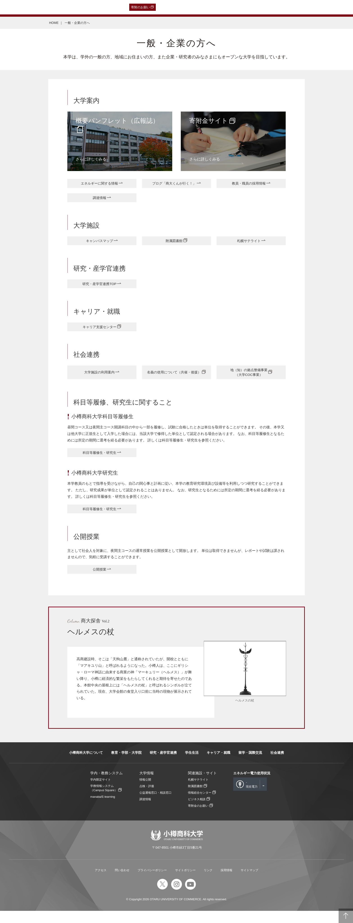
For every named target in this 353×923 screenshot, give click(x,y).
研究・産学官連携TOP (99, 288)
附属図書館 (174, 244)
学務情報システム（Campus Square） (103, 800)
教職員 (90, 7)
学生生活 (192, 765)
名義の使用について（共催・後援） (174, 379)
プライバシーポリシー (152, 882)
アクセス (100, 882)
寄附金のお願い (198, 818)
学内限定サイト (100, 791)
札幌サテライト (248, 244)
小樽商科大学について (86, 765)
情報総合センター (199, 804)
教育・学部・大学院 (126, 765)
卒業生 (31, 7)
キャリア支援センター (99, 332)
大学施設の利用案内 (99, 379)
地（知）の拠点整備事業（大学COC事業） (249, 379)
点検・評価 (146, 798)
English (103, 7)
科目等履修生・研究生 (99, 461)
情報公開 (145, 791)
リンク (208, 882)
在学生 (76, 7)
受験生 (13, 7)
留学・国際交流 (250, 765)
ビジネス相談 (197, 811)
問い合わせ (122, 882)
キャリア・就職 (218, 765)
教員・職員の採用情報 (249, 184)
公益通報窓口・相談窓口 (155, 804)
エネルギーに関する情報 (99, 184)
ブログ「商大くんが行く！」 (174, 184)
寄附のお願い (140, 7)
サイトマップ (249, 882)
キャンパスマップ (99, 244)
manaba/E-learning (102, 809)
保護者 (63, 7)
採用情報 (226, 882)
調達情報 (99, 199)
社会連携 (277, 765)
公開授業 (99, 581)
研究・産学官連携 (163, 765)
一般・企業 (47, 7)
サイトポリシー (185, 882)
